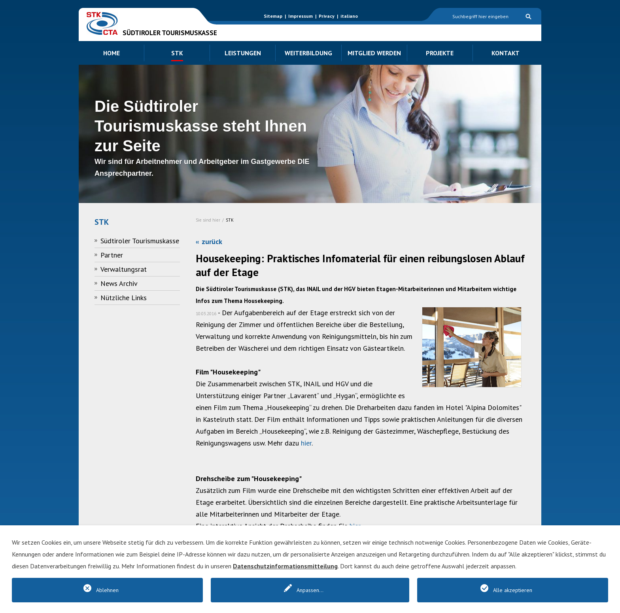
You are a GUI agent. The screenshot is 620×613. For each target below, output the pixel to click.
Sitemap (273, 16)
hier (306, 443)
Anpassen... (310, 590)
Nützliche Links (123, 297)
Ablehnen (107, 590)
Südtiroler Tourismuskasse (139, 240)
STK (230, 220)
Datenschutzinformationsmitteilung (285, 566)
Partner (111, 254)
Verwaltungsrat (123, 269)
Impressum (300, 16)
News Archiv (119, 283)
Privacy (327, 16)
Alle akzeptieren (512, 590)
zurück (212, 241)
